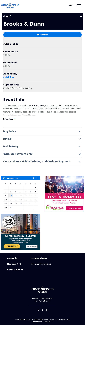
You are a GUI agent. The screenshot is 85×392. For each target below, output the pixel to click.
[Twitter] (38, 377)
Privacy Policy (66, 386)
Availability (10, 140)
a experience (42, 388)
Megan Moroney (29, 181)
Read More (8, 185)
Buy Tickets (42, 101)
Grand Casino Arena (10, 5)
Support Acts (11, 151)
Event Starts (10, 118)
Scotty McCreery (10, 181)
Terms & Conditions (55, 386)
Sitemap (46, 386)
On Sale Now (8, 144)
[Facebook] (42, 377)
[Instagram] (46, 377)
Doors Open (10, 129)
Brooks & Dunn (38, 172)
